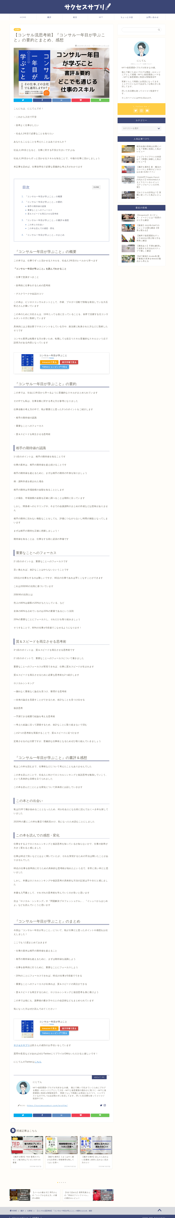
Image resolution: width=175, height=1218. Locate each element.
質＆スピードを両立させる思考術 (44, 214)
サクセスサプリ (22, 1046)
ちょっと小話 (127, 17)
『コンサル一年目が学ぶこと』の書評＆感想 (49, 220)
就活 (75, 17)
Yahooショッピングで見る (55, 368)
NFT (101, 17)
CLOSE (96, 187)
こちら (38, 1062)
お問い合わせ (152, 17)
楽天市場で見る (70, 363)
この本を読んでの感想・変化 (42, 229)
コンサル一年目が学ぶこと (53, 356)
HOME (23, 17)
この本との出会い (37, 225)
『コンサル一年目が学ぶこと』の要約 (45, 202)
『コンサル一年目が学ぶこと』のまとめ (46, 235)
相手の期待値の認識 (38, 206)
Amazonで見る (50, 363)
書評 (49, 17)
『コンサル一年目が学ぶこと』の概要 (45, 196)
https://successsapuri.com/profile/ (47, 1106)
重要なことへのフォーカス (41, 210)
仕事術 (17, 29)
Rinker (51, 358)
